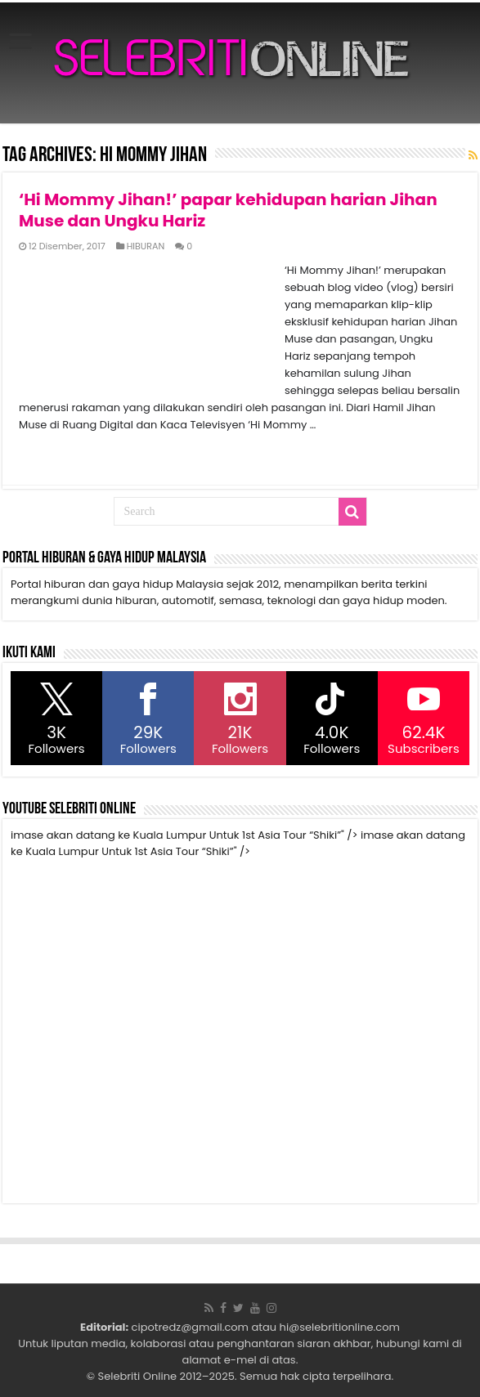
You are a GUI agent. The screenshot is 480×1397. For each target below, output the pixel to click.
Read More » (54, 453)
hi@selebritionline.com (340, 1327)
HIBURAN (146, 246)
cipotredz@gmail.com (190, 1327)
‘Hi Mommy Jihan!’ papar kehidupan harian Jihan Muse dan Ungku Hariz (228, 210)
